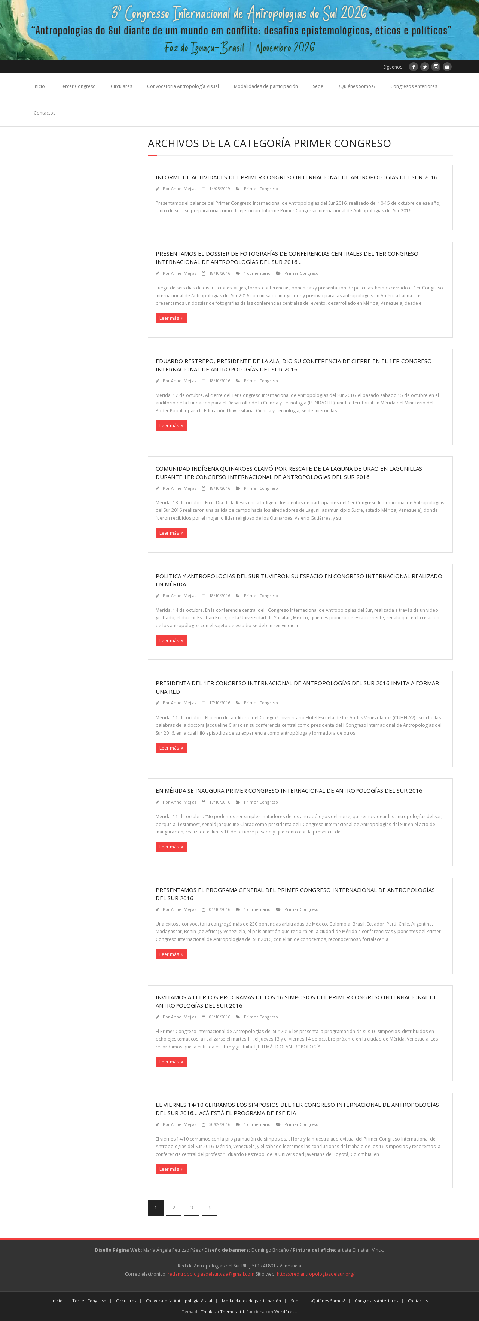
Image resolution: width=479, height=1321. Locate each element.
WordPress (285, 1311)
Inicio (39, 86)
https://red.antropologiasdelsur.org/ (315, 1274)
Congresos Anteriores (413, 86)
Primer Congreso (261, 188)
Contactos (44, 113)
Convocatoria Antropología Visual (183, 86)
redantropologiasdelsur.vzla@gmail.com (211, 1274)
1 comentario (257, 273)
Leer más (169, 318)
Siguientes (209, 1208)
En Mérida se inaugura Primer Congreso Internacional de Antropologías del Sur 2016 (289, 790)
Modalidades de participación (266, 86)
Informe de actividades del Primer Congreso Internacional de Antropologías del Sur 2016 (296, 177)
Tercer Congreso (78, 86)
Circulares (121, 86)
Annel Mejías (183, 188)
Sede (318, 86)
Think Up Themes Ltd (222, 1311)
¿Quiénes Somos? (356, 86)
